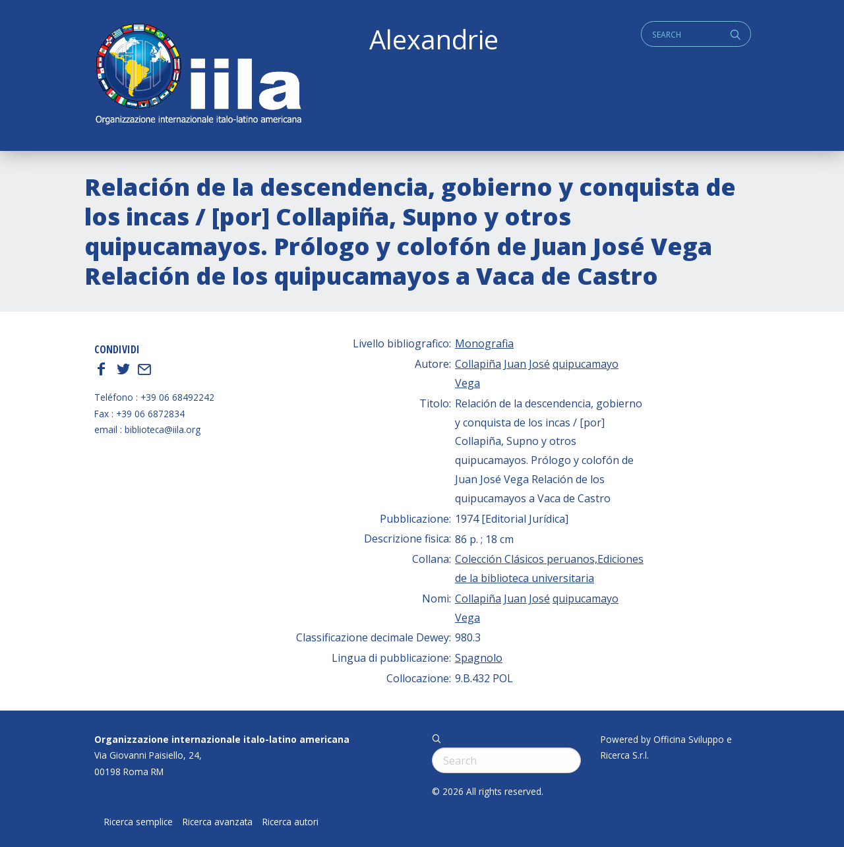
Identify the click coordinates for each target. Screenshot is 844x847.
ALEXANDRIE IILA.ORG (198, 75)
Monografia (484, 343)
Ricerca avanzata (218, 822)
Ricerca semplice (138, 822)
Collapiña (478, 364)
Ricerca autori (290, 822)
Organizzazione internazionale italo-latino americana (221, 739)
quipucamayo (585, 364)
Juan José (527, 364)
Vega (467, 383)
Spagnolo (478, 658)
